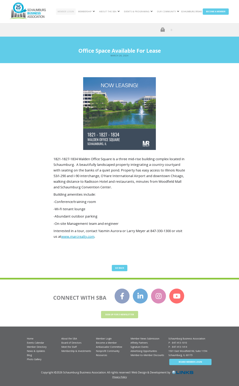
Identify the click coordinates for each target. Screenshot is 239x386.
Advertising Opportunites (144, 351)
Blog (29, 355)
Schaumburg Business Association (186, 338)
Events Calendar (35, 342)
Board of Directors (71, 342)
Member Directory (37, 346)
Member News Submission (145, 338)
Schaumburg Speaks (191, 11)
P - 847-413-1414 (177, 346)
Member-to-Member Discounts (147, 355)
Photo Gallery (34, 359)
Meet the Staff (69, 346)
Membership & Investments (76, 351)
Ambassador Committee (109, 346)
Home (30, 338)
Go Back (119, 268)
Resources (101, 355)
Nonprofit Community (107, 351)
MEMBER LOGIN (66, 11)
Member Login (104, 338)
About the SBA (69, 338)
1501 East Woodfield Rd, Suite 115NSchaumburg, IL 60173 (187, 353)
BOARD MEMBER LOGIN (190, 361)
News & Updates (36, 351)
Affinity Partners (139, 342)
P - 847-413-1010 (177, 342)
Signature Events (139, 346)
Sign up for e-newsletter (119, 314)
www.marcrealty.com (77, 236)
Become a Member (106, 342)
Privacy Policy (119, 377)
